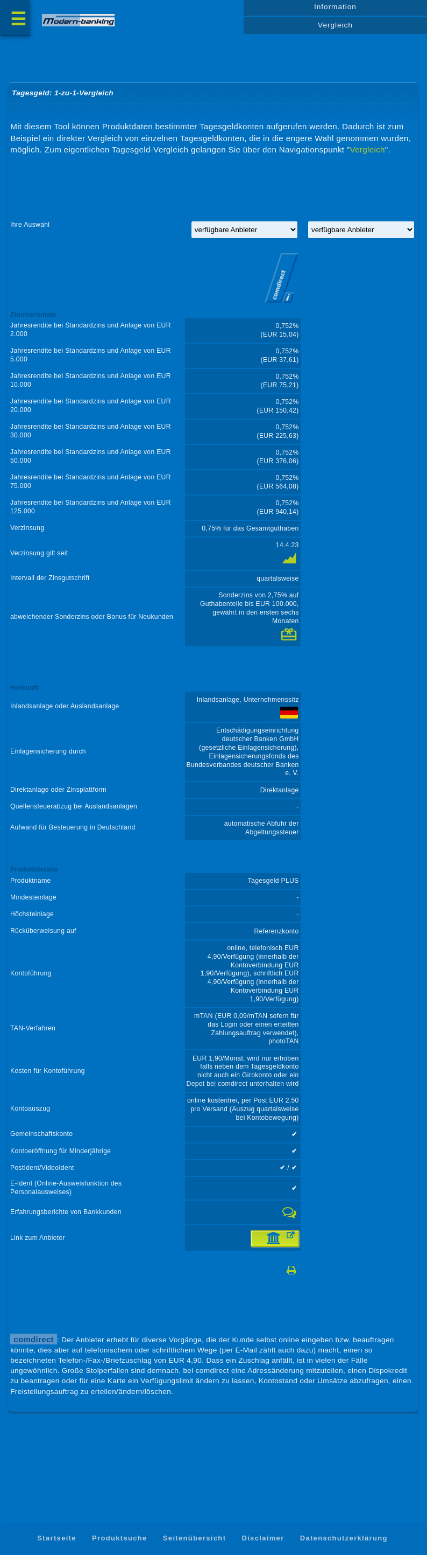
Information (335, 9)
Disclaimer (262, 1538)
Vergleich (335, 28)
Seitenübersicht (194, 1538)
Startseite (56, 1538)
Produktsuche (119, 1538)
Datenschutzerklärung (344, 1538)
